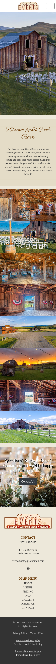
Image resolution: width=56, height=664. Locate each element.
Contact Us (28, 481)
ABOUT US (28, 603)
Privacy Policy (20, 633)
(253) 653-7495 (28, 542)
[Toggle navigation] (50, 6)
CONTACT (28, 607)
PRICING (28, 591)
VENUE (28, 587)
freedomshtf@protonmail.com (28, 560)
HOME (28, 583)
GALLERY (28, 599)
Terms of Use (36, 633)
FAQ (28, 595)
